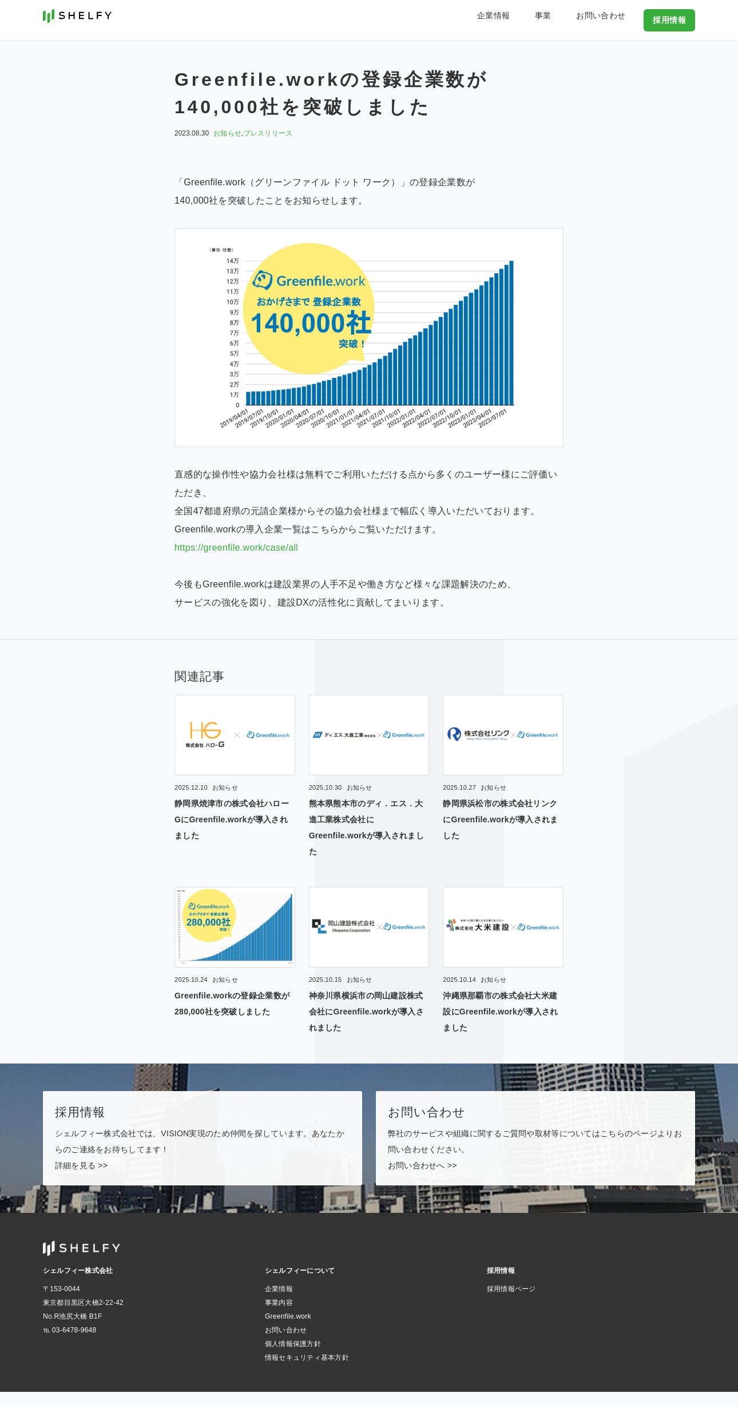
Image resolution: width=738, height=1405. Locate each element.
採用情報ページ (511, 1302)
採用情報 (671, 19)
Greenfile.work (288, 1330)
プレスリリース (268, 133)
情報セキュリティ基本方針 (307, 1371)
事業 (568, 19)
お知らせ (227, 133)
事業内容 (279, 1316)
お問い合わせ (612, 19)
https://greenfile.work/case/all (236, 547)
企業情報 (532, 19)
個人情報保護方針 (293, 1357)
